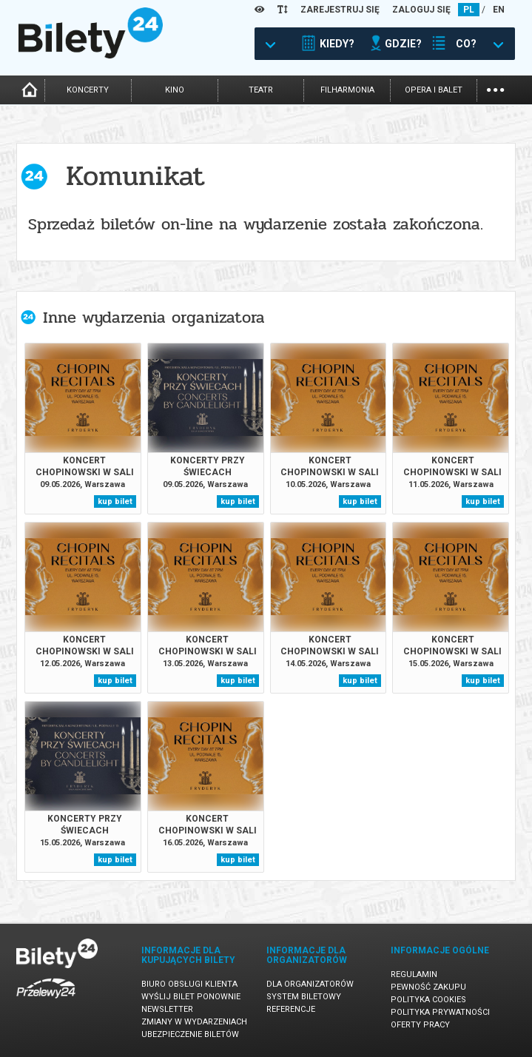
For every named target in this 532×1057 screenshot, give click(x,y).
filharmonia (347, 90)
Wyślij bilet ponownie (190, 996)
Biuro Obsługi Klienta (189, 984)
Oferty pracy (420, 1025)
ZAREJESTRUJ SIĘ (340, 9)
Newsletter (167, 1009)
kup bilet (115, 501)
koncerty (88, 90)
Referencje (290, 1009)
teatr (261, 90)
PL (468, 9)
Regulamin (414, 974)
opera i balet (433, 90)
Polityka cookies (428, 999)
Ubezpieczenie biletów (190, 1034)
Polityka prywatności (440, 1012)
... (495, 88)
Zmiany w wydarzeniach (194, 1022)
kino (174, 90)
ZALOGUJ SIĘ (421, 9)
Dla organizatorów (310, 984)
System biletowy (303, 996)
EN (499, 9)
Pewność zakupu (428, 987)
